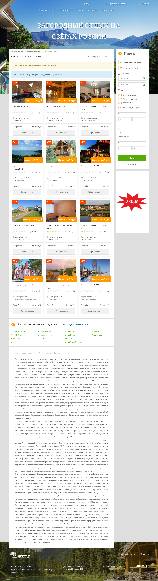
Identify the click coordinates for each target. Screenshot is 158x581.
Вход (86, 4)
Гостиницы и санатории (71, 10)
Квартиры (92, 10)
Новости (144, 554)
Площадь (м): (124, 136)
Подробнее (17, 127)
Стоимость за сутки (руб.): (129, 108)
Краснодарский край (34, 51)
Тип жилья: (123, 90)
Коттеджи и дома (47, 10)
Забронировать (27, 132)
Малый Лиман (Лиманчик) (17, 336)
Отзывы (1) (70, 246)
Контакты (144, 4)
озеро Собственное (46, 335)
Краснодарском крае (73, 324)
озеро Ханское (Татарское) (71, 336)
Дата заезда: (123, 74)
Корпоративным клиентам (114, 4)
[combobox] (134, 62)
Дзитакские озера (18, 331)
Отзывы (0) (36, 127)
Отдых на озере (17, 51)
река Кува (96, 331)
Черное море (97, 335)
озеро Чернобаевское (73, 342)
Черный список (128, 554)
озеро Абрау (16, 342)
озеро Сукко (70, 331)
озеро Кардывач (44, 331)
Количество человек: (127, 125)
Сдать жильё (108, 10)
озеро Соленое (44, 339)
